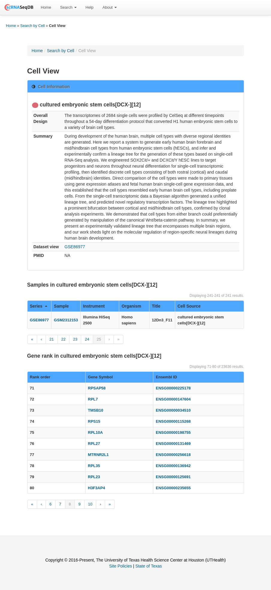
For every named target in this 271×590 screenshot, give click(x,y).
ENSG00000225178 (173, 388)
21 (51, 339)
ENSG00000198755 (173, 432)
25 (99, 339)
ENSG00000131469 (173, 443)
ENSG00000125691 (173, 477)
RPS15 (94, 421)
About (109, 7)
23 (75, 339)
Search (68, 7)
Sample (61, 306)
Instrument (94, 306)
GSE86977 (74, 246)
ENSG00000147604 (173, 399)
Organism (131, 306)
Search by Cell (32, 26)
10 (90, 504)
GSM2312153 (66, 320)
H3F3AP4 (96, 488)
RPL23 (94, 477)
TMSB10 (95, 410)
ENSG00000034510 (173, 410)
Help (90, 7)
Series (39, 306)
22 (63, 339)
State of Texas (148, 566)
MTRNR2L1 (98, 454)
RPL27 (94, 443)
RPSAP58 (97, 388)
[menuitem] (46, 7)
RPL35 (94, 465)
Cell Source (189, 306)
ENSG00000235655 (173, 488)
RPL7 (93, 399)
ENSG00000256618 (173, 454)
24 (87, 339)
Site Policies (120, 566)
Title (156, 306)
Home (46, 7)
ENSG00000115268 (173, 421)
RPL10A (95, 432)
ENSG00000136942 (173, 465)
